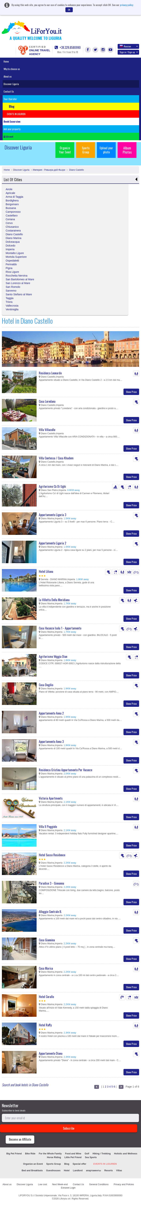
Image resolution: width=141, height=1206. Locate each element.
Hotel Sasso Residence (52, 855)
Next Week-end (59, 1184)
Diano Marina (13, 238)
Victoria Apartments (51, 798)
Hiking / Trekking (102, 1153)
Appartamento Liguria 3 (52, 515)
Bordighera (12, 200)
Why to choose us (12, 69)
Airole (9, 189)
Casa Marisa (46, 968)
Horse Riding (54, 1157)
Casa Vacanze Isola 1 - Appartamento (60, 628)
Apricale (10, 192)
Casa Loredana (47, 401)
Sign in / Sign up (129, 52)
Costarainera (13, 230)
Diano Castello (76, 170)
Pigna (9, 268)
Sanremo (11, 290)
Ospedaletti (12, 260)
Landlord (78, 1170)
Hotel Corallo (46, 996)
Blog (66, 1164)
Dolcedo (10, 245)
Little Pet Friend (73, 1157)
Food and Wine (73, 1153)
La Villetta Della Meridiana (54, 600)
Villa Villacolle (47, 429)
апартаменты (93, 1170)
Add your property (12, 129)
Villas (119, 1170)
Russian (129, 46)
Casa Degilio (46, 685)
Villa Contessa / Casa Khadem (56, 458)
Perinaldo (11, 264)
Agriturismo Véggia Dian (53, 656)
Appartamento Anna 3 (51, 741)
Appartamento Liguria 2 (52, 543)
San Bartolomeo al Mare (20, 279)
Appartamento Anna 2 (51, 713)
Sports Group (86, 150)
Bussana (11, 208)
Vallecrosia (12, 305)
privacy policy (126, 5)
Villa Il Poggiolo (48, 826)
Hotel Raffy (45, 1025)
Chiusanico (12, 226)
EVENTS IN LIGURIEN (105, 1164)
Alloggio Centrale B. (50, 911)
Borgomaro (12, 204)
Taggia (9, 298)
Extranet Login (68, 1187)
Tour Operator (10, 99)
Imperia (10, 249)
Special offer (79, 1164)
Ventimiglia (12, 309)
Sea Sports (91, 1157)
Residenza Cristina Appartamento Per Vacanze (65, 770)
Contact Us (9, 91)
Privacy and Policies (124, 1184)
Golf (87, 1153)
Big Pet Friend (14, 1153)
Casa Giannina (47, 940)
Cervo (9, 223)
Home (6, 61)
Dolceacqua (13, 241)
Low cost (42, 1184)
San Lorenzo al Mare (18, 283)
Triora (9, 301)
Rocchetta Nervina (16, 275)
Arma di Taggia (14, 196)
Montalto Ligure (15, 253)
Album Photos (127, 150)
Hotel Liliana (46, 571)
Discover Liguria (11, 84)
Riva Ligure (12, 271)
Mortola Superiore (16, 256)
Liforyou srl (64, 1198)
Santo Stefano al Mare (19, 294)
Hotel (67, 1170)
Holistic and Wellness (125, 1153)
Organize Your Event (65, 150)
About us (8, 76)
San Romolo (13, 286)
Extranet (8, 136)
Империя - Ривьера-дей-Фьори (49, 170)
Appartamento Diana (50, 1053)
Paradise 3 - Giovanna (51, 883)
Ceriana (10, 219)
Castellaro (12, 215)
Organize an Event (33, 1164)
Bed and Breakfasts (32, 1170)
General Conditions (99, 1184)
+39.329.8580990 (68, 47)
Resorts (108, 1170)
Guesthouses (53, 1170)
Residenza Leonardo (50, 373)
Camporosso (13, 211)
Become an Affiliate (20, 1139)
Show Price (131, 392)
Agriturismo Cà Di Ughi (52, 486)
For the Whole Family (50, 1153)
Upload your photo (106, 150)
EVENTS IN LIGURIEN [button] (16, 114)
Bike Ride (30, 1153)
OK (69, 9)
